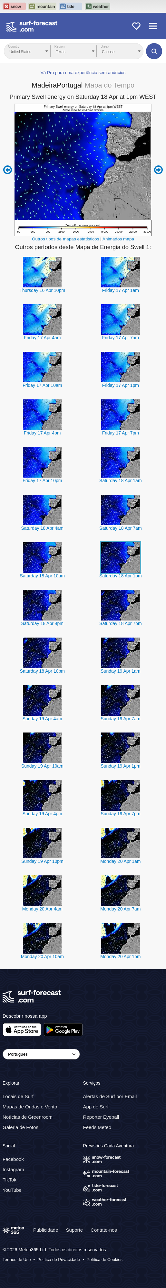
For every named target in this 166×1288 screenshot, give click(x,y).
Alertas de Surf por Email (110, 1096)
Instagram (13, 1169)
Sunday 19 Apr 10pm (42, 861)
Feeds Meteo (97, 1127)
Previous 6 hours (7, 170)
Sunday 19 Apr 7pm (120, 813)
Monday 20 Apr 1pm (120, 956)
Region (59, 46)
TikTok (9, 1179)
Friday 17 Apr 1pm (120, 385)
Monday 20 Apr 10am (42, 956)
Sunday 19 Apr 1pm (120, 766)
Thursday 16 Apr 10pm (42, 290)
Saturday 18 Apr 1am (120, 480)
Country (13, 46)
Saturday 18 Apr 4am (42, 528)
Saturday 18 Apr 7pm (120, 623)
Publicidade (45, 1230)
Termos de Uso (17, 1259)
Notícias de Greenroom (28, 1117)
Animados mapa (118, 239)
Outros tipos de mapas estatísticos (65, 239)
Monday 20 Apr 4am (42, 908)
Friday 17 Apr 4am (42, 337)
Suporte (74, 1230)
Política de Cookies (104, 1259)
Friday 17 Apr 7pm (120, 432)
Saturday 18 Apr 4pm (42, 623)
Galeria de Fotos (20, 1127)
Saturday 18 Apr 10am (42, 575)
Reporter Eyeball (101, 1117)
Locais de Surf (18, 1096)
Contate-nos (104, 1230)
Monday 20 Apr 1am (120, 861)
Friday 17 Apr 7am (120, 337)
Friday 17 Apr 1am (120, 290)
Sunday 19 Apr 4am (42, 718)
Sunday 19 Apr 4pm (42, 813)
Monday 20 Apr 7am (120, 908)
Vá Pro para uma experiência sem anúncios (83, 72)
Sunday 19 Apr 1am (120, 671)
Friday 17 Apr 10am (42, 385)
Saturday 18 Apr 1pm (120, 575)
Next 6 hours (158, 170)
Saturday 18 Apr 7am (120, 528)
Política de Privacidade (58, 1259)
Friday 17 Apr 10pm (42, 480)
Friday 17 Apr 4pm (42, 432)
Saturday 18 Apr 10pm (42, 671)
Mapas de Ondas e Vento (30, 1106)
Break (105, 46)
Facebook (13, 1159)
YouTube (12, 1190)
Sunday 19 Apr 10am (42, 766)
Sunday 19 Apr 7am (120, 718)
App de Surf (96, 1106)
